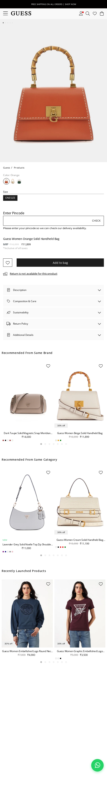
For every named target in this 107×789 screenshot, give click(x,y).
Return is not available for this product (33, 273)
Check (96, 220)
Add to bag (60, 263)
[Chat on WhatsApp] (97, 765)
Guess (6, 167)
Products (19, 167)
